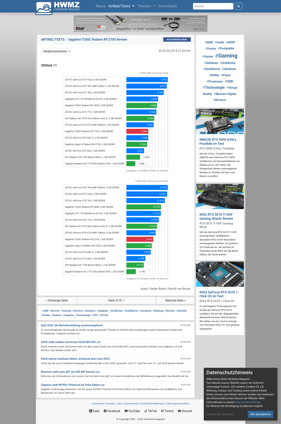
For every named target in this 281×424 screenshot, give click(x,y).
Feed (94, 411)
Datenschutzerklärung (247, 402)
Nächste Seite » (175, 300)
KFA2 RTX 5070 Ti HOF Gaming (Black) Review (216, 216)
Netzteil (181, 310)
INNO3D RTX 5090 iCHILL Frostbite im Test (218, 141)
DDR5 (230, 42)
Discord (185, 411)
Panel (225, 75)
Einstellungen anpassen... (221, 414)
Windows (219, 100)
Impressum (98, 403)
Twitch (167, 411)
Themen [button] (144, 6)
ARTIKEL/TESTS (53, 39)
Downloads (167, 6)
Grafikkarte (131, 310)
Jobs (119, 403)
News (101, 5)
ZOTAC (104, 315)
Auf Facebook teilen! (177, 39)
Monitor (170, 310)
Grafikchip (116, 310)
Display (210, 48)
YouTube (132, 411)
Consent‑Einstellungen (152, 403)
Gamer (207, 56)
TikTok (150, 411)
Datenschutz (131, 403)
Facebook (112, 411)
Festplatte (226, 48)
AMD (45, 310)
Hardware (145, 310)
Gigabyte (102, 310)
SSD (229, 81)
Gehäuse (90, 310)
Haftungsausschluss (178, 403)
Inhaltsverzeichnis (55, 51)
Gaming (66, 310)
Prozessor (215, 81)
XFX (95, 315)
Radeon (56, 315)
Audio (219, 42)
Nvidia (46, 315)
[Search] (213, 6)
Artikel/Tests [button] (119, 6)
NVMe (214, 75)
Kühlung (158, 310)
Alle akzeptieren (260, 414)
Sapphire (68, 315)
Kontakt (110, 403)
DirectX (55, 310)
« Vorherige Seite (57, 300)
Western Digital (225, 94)
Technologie (83, 315)
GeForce (77, 310)
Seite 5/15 (115, 300)
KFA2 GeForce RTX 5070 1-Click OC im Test (219, 294)
